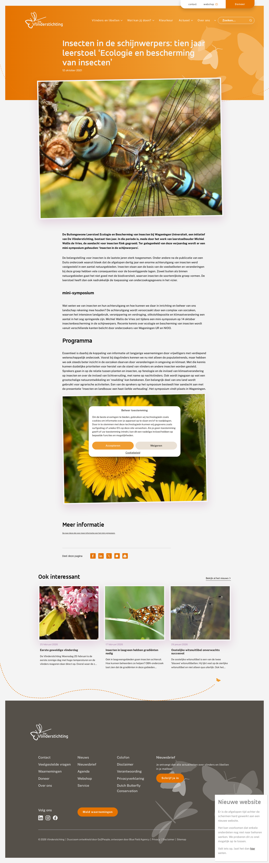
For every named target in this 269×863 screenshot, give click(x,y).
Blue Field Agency (139, 839)
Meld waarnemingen (98, 812)
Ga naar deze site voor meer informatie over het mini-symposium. (88, 533)
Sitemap (181, 839)
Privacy (156, 839)
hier (252, 848)
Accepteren (113, 445)
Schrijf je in (170, 778)
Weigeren (156, 445)
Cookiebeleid (133, 452)
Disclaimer (168, 839)
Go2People (104, 839)
